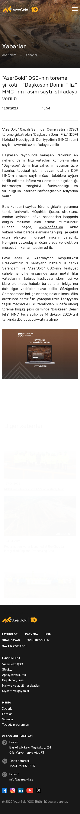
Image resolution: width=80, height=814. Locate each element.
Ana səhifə (9, 55)
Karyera (31, 634)
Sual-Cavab (11, 640)
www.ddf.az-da (51, 227)
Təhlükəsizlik (38, 640)
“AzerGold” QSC (12, 664)
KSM (48, 634)
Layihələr (10, 634)
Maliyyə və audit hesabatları (21, 685)
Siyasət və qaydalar (15, 691)
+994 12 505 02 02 (22, 766)
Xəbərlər (31, 55)
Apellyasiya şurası (14, 675)
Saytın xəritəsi (14, 646)
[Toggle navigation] (74, 8)
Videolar (7, 719)
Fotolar (7, 714)
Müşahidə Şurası (13, 680)
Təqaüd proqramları (15, 725)
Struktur (8, 669)
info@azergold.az (21, 779)
